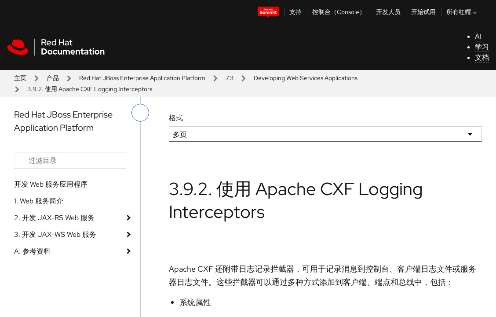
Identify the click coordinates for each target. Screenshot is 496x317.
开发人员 (388, 12)
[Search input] (70, 160)
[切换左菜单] (140, 113)
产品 (53, 78)
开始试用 (423, 12)
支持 (295, 12)
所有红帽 (462, 12)
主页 (20, 78)
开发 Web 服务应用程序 (51, 184)
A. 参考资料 (32, 251)
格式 (176, 117)
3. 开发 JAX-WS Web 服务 (55, 234)
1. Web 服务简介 (38, 201)
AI (478, 36)
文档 (482, 57)
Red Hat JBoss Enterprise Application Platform (142, 78)
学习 (482, 47)
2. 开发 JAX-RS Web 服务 (54, 217)
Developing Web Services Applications (305, 78)
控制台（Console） (338, 12)
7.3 (229, 78)
